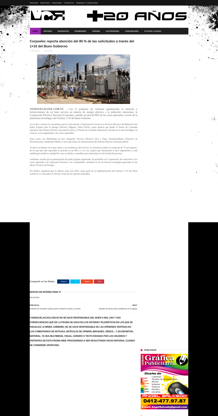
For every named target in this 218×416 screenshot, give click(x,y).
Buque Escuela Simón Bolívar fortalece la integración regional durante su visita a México (168, 212)
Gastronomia (112, 31)
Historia (48, 31)
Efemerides (80, 31)
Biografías (63, 31)
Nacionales (48, 51)
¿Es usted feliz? (162, 125)
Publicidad (57, 3)
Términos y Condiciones (87, 3)
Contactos (69, 3)
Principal (34, 3)
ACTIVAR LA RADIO (152, 31)
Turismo (96, 31)
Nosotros (45, 3)
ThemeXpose (79, 412)
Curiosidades (131, 31)
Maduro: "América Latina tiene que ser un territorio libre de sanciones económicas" (170, 141)
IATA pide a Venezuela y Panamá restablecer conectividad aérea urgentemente (169, 154)
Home (35, 31)
